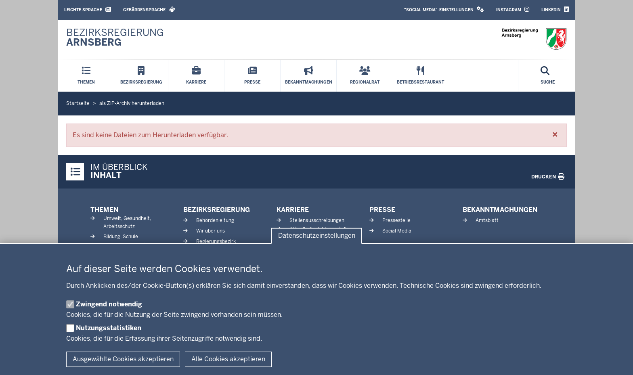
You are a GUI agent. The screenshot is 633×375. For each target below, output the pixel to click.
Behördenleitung (215, 220)
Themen (104, 209)
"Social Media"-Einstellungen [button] (444, 9)
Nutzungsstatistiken (108, 328)
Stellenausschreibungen (316, 220)
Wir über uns (210, 231)
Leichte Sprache (87, 9)
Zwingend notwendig (109, 304)
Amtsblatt (487, 220)
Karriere (293, 209)
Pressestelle (396, 220)
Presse (382, 209)
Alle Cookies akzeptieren (228, 359)
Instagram (512, 9)
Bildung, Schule (120, 236)
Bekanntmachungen (500, 209)
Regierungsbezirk (216, 241)
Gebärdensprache (149, 9)
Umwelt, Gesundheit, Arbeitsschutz (127, 222)
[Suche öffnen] (547, 76)
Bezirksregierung (216, 209)
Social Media (396, 231)
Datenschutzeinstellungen (316, 236)
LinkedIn (555, 9)
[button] (555, 134)
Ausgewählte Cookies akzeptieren (123, 359)
